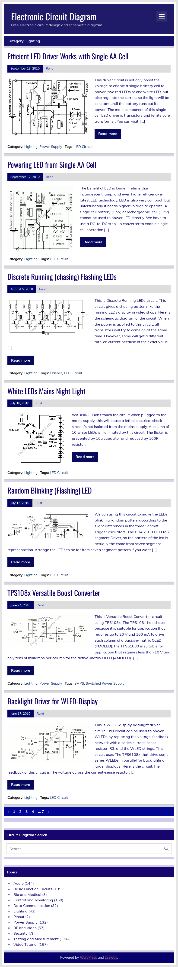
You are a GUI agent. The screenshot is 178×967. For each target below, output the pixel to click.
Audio (18, 883)
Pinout (18, 916)
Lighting (31, 146)
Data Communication (31, 905)
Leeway (111, 957)
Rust (38, 403)
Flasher (56, 373)
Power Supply (50, 146)
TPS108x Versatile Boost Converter (53, 592)
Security (20, 933)
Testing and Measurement (36, 938)
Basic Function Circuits (32, 889)
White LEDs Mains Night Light (46, 390)
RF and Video (25, 927)
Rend (49, 68)
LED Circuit (83, 146)
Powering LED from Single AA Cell (51, 164)
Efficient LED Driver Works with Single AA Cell (67, 56)
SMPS (79, 683)
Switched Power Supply (105, 683)
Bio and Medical (27, 894)
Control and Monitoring (33, 900)
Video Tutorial (25, 944)
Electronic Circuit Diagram (53, 16)
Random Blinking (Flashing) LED (49, 490)
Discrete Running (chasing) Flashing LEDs (62, 276)
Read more (107, 133)
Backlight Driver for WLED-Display (52, 701)
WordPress (88, 957)
